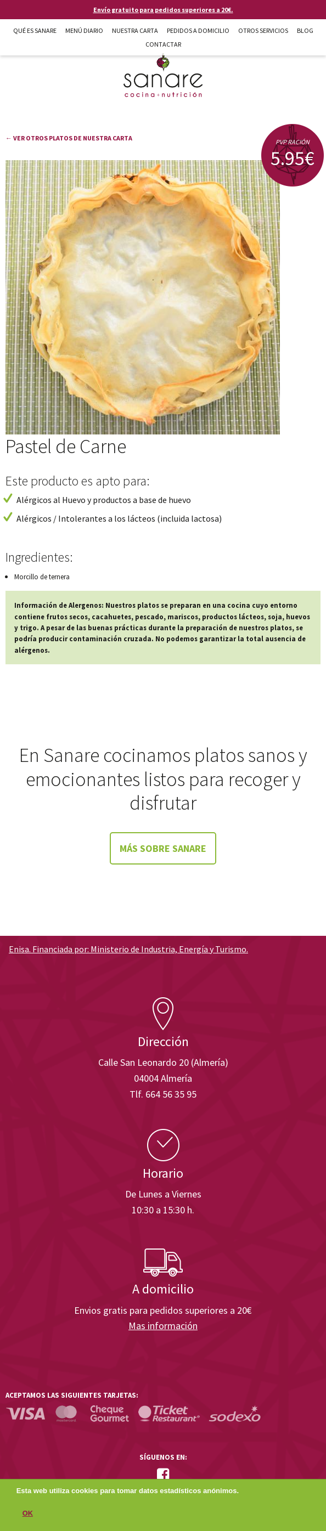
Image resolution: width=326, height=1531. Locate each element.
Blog (305, 30)
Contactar (163, 44)
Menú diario (84, 30)
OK (28, 1516)
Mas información (163, 1325)
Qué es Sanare (35, 30)
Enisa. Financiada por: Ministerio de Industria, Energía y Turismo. (128, 949)
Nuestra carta (135, 30)
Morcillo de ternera (42, 576)
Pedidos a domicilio (198, 30)
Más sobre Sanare (163, 848)
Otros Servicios (263, 30)
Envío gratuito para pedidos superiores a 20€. (163, 9)
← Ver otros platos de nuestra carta (68, 138)
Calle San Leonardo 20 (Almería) (163, 1062)
